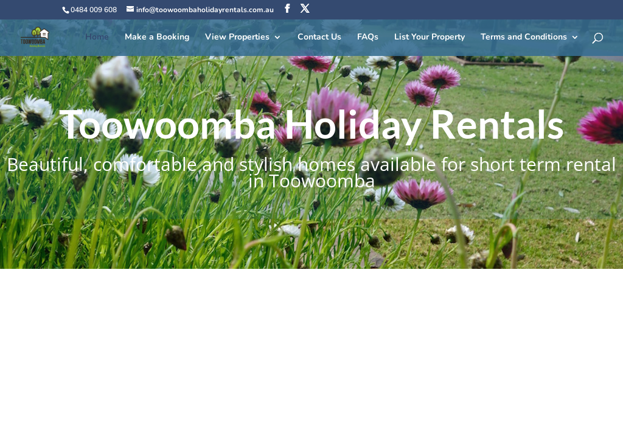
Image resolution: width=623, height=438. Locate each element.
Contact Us (319, 38)
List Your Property (429, 38)
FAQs (367, 38)
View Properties (237, 38)
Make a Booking (157, 38)
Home (97, 38)
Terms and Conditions (524, 38)
